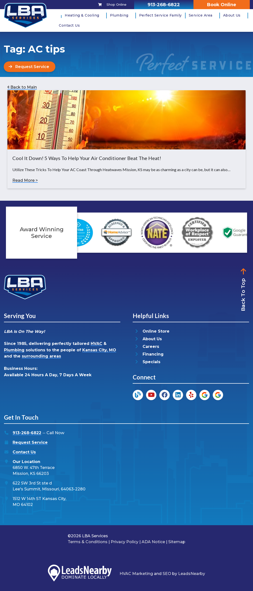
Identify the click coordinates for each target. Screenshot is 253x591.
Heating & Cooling (82, 15)
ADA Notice (153, 541)
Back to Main (22, 87)
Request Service (30, 442)
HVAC (96, 343)
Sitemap (176, 541)
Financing (153, 354)
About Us (232, 15)
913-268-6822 (27, 432)
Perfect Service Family (160, 15)
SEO (167, 573)
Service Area (200, 15)
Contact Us (69, 25)
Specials (151, 361)
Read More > (25, 180)
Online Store (156, 331)
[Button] (29, 66)
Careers (151, 346)
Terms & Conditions (87, 541)
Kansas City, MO (99, 350)
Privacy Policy (124, 541)
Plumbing (119, 15)
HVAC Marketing (136, 573)
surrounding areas (41, 356)
